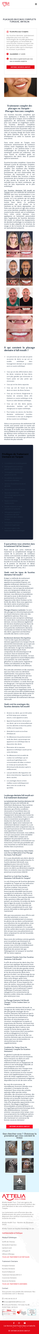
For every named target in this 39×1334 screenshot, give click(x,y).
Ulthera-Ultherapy (8, 1254)
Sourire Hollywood (8, 1272)
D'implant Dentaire (8, 1266)
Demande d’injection (9, 1245)
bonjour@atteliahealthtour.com (14, 1302)
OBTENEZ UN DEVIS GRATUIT (20, 67)
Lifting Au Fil (6, 1251)
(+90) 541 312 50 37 (10, 1299)
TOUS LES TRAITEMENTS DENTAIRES (14, 1284)
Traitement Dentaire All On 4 (12, 1275)
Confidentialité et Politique (12, 1233)
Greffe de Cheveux (8, 1242)
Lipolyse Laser (7, 1248)
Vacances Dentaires (9, 1281)
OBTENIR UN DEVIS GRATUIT (19, 1126)
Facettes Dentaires (8, 1269)
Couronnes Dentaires (9, 1278)
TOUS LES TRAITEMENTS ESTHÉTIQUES (15, 1257)
